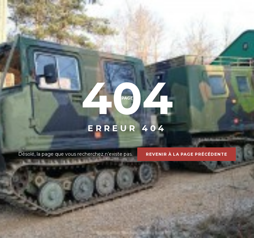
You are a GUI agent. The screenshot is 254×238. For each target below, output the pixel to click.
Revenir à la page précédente (186, 154)
